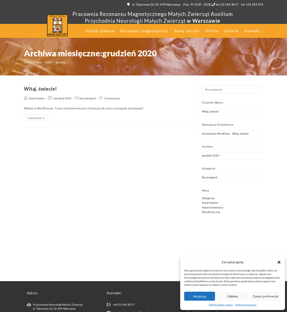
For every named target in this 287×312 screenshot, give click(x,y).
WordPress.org (211, 212)
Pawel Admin (37, 98)
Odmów (232, 296)
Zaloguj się (208, 198)
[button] (279, 262)
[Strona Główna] (32, 62)
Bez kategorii (88, 98)
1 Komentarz (112, 98)
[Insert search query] (232, 89)
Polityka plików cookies (221, 304)
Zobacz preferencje (265, 296)
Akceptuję (199, 296)
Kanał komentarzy (212, 207)
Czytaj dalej (37, 118)
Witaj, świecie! (40, 89)
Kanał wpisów (210, 202)
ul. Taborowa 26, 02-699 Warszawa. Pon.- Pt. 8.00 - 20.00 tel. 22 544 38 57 (183, 4)
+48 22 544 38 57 (123, 304)
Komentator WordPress (216, 133)
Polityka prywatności (246, 304)
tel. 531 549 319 (251, 4)
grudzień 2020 (210, 155)
